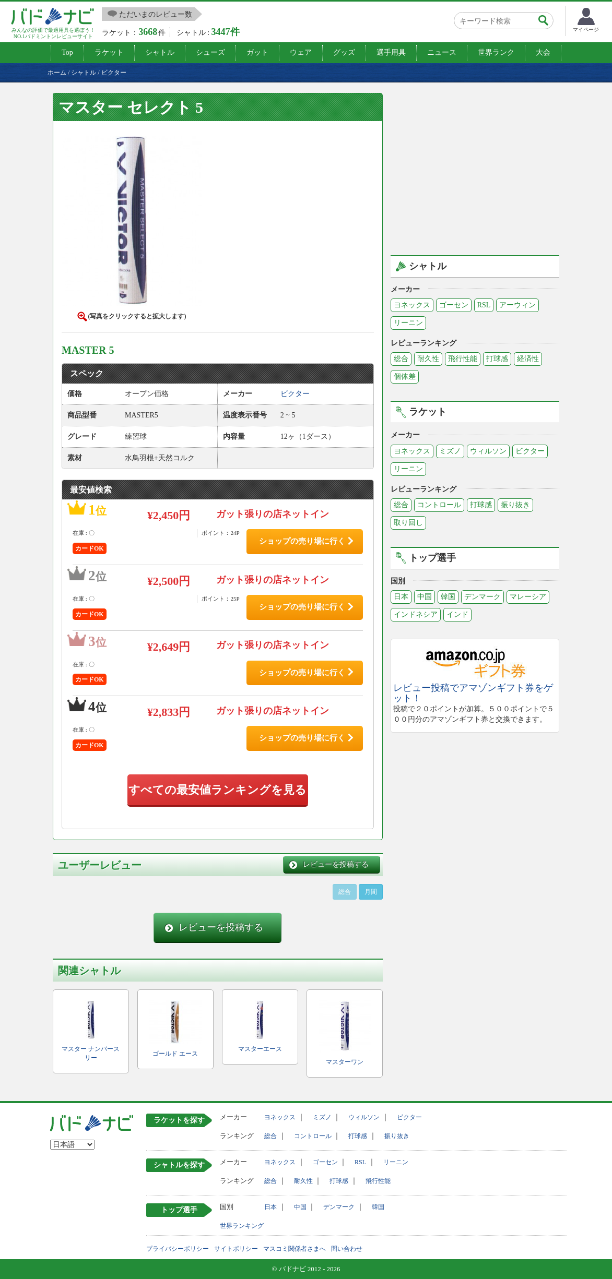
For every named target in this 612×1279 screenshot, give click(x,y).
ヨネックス (412, 305)
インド (457, 614)
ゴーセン (453, 305)
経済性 (528, 359)
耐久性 (428, 359)
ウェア (301, 52)
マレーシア (528, 597)
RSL (484, 305)
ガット (257, 52)
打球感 (497, 359)
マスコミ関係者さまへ (294, 1248)
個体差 (405, 376)
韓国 (448, 597)
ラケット (109, 52)
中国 (424, 597)
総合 (401, 359)
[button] (132, 223)
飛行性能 (462, 359)
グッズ (344, 52)
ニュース (441, 52)
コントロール (439, 505)
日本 (401, 597)
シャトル (159, 52)
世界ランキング (242, 1225)
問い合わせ (346, 1248)
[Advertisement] (478, 166)
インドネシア (416, 614)
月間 (370, 891)
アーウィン (517, 305)
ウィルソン (488, 451)
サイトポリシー (236, 1248)
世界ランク (496, 52)
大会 (543, 52)
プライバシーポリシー (177, 1248)
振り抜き (515, 505)
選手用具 (391, 52)
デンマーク (482, 597)
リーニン (408, 323)
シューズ (210, 52)
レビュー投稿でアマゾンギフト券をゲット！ (473, 693)
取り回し (408, 523)
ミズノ (450, 451)
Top (67, 52)
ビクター (530, 451)
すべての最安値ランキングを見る (217, 789)
